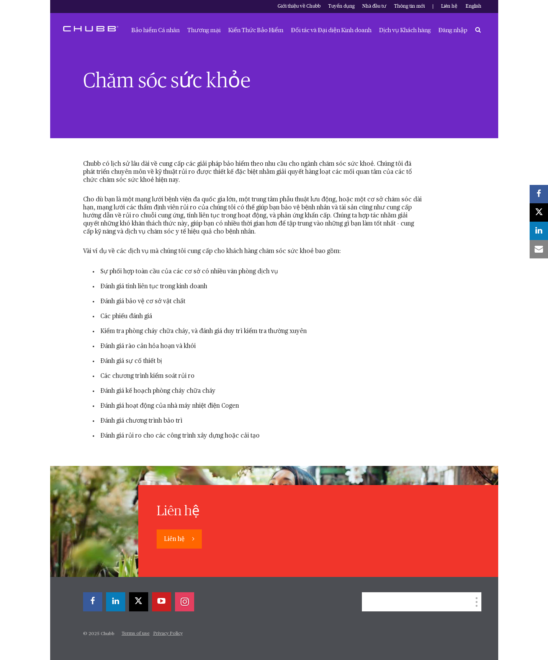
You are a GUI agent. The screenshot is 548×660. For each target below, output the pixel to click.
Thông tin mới (409, 6)
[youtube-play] (161, 601)
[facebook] (92, 601)
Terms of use (136, 633)
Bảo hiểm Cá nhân (155, 30)
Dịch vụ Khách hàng (405, 30)
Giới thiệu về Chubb (299, 6)
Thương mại (204, 30)
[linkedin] (115, 601)
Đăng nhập (452, 30)
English (473, 6)
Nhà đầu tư (374, 6)
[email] (539, 249)
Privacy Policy (168, 633)
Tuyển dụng (341, 6)
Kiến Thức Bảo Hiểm (255, 30)
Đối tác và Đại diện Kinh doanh (331, 30)
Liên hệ (449, 6)
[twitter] (138, 601)
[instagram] (184, 601)
